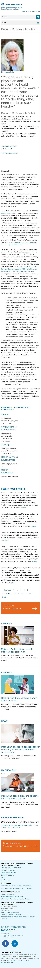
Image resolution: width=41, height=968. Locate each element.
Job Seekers (5, 880)
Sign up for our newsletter (10, 912)
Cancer (5, 414)
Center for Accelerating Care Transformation (16, 886)
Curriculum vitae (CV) (9, 153)
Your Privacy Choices (7, 937)
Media (3, 877)
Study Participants (7, 875)
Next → (5, 597)
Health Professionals (8, 870)
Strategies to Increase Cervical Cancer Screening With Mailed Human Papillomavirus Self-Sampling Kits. (19, 269)
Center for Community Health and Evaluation (17, 888)
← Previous (6, 590)
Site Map (3, 935)
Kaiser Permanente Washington (12, 896)
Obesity (5, 444)
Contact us (5, 910)
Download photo (7, 72)
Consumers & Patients (8, 872)
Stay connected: (12, 843)
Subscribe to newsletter (31, 11)
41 (30, 593)
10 (22, 593)
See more (8, 605)
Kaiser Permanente (7, 894)
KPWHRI (7, 933)
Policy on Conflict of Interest (11, 915)
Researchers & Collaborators (11, 868)
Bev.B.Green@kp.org (8, 146)
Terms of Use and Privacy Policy (16, 935)
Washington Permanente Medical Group (15, 899)
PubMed (23, 507)
